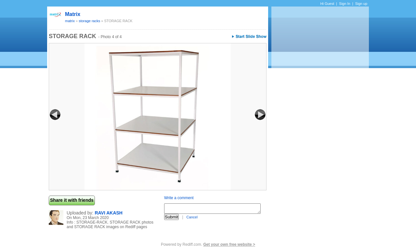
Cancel (192, 217)
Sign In (344, 4)
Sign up (361, 4)
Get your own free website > (229, 244)
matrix (72, 14)
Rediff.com (192, 244)
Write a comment (178, 198)
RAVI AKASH (109, 212)
